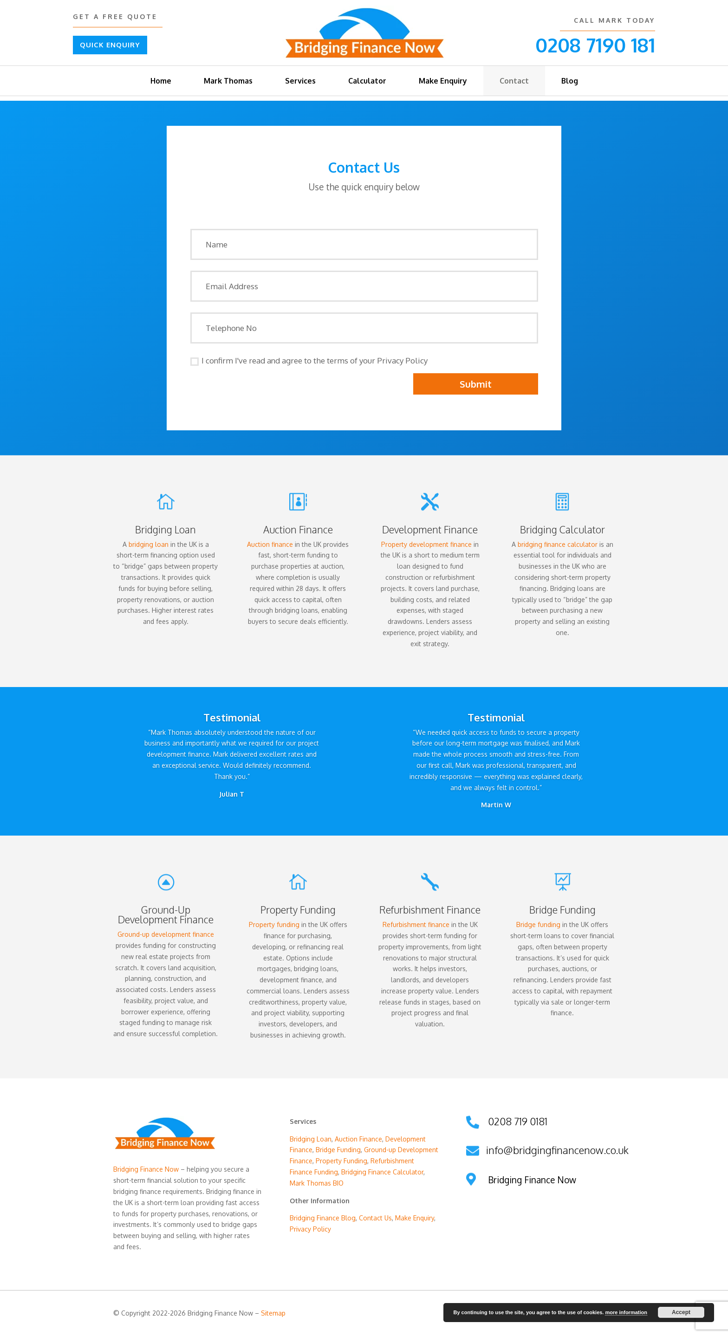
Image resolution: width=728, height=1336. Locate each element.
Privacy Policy (310, 1229)
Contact (514, 80)
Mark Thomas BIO (317, 1183)
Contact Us (375, 1218)
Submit (476, 384)
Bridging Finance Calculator (382, 1172)
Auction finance (270, 544)
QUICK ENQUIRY (110, 44)
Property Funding (341, 1161)
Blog (569, 80)
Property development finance (426, 544)
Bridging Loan (165, 529)
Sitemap (273, 1313)
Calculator (367, 80)
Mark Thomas (228, 80)
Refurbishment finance (416, 924)
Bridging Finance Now (146, 1169)
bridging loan (149, 544)
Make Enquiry (443, 80)
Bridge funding (538, 924)
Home (160, 80)
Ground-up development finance (165, 934)
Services (300, 80)
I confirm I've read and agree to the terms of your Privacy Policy (309, 361)
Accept (681, 1312)
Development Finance (430, 529)
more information (626, 1312)
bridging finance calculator (558, 544)
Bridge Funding (338, 1150)
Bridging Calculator (562, 529)
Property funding (274, 924)
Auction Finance (298, 529)
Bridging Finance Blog (323, 1218)
